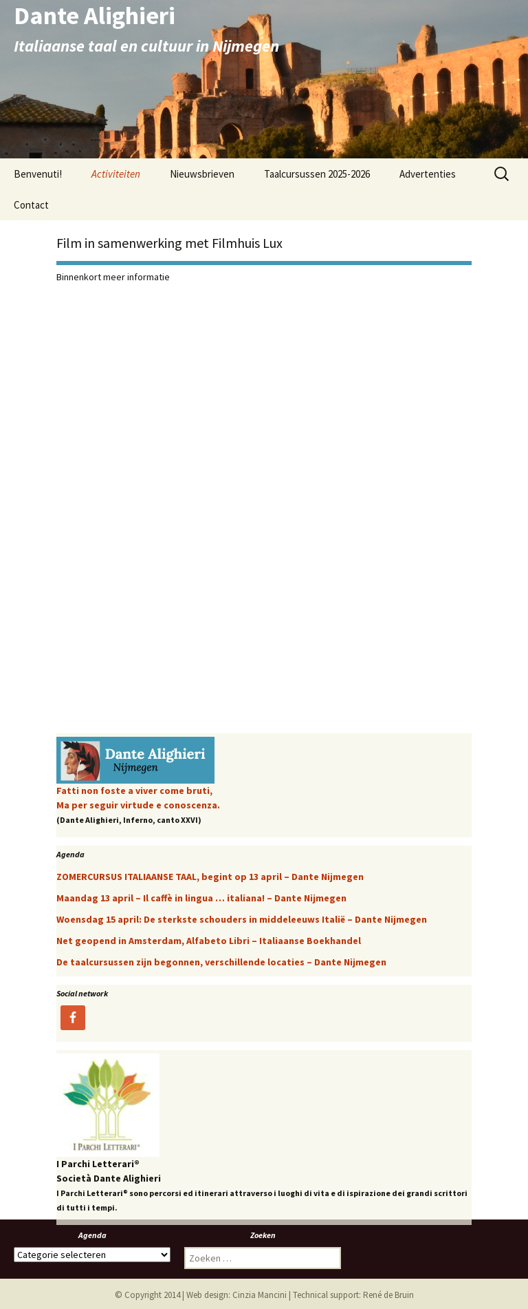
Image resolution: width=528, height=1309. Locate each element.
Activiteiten (115, 173)
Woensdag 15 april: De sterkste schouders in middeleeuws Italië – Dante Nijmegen (241, 919)
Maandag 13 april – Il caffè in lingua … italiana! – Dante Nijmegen (201, 898)
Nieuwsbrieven (202, 173)
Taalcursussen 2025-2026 (317, 173)
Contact (31, 204)
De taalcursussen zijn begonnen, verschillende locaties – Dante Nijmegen (221, 962)
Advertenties (427, 173)
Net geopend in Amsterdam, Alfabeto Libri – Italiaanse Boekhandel (208, 940)
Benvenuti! (38, 173)
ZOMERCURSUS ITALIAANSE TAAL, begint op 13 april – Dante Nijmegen (210, 876)
